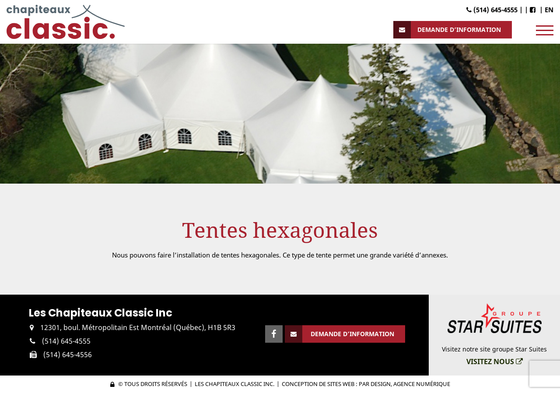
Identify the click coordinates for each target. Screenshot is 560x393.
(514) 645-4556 (67, 354)
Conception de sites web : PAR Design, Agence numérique (366, 384)
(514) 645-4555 (66, 341)
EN (549, 9)
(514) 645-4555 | (494, 9)
